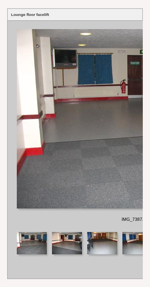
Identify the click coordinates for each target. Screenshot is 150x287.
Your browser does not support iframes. (75, 126)
